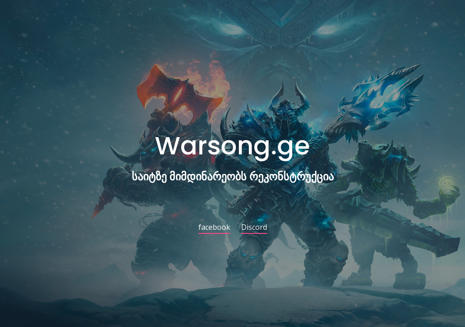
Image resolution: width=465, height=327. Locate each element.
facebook (214, 227)
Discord (254, 227)
